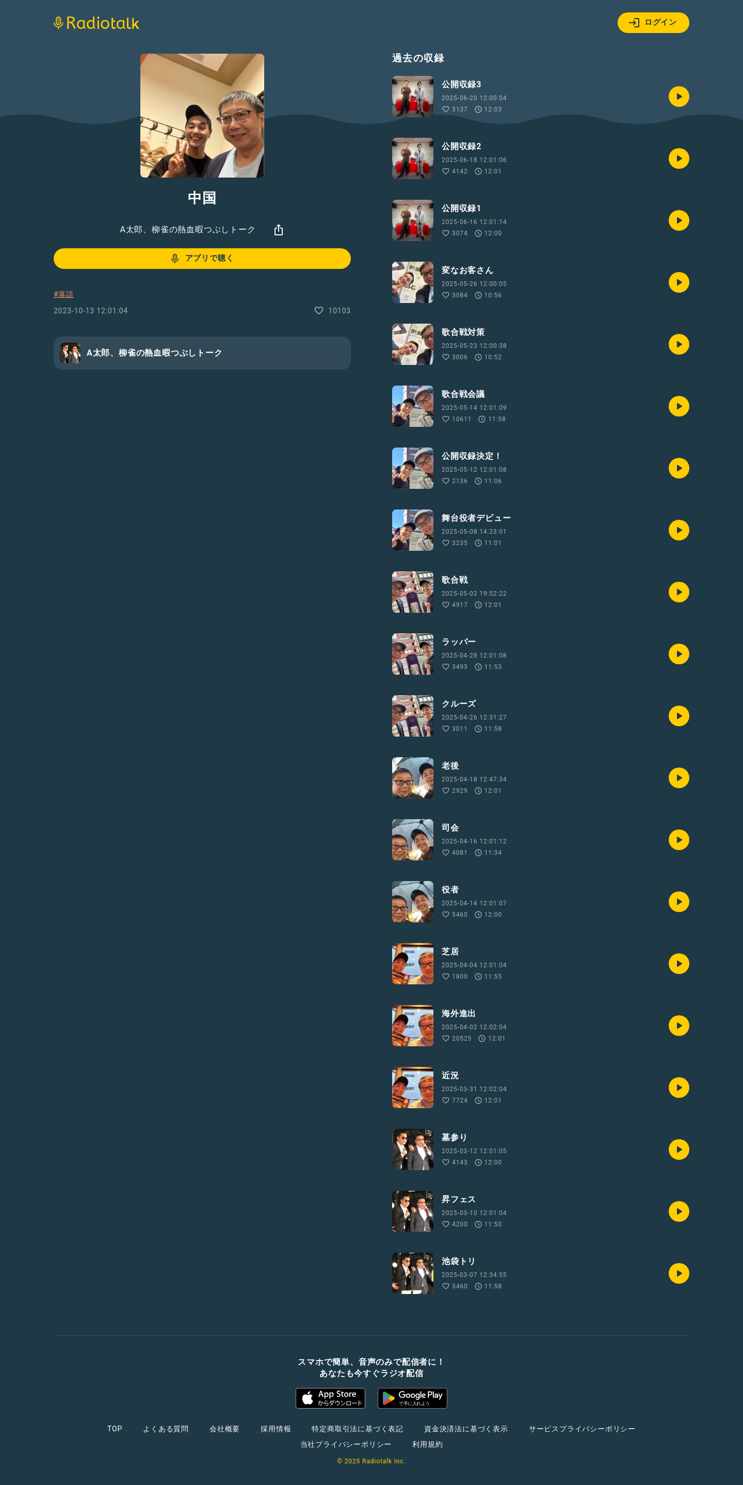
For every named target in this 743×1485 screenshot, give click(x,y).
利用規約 (427, 1444)
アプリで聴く (201, 258)
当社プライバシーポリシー (346, 1444)
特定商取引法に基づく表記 (357, 1429)
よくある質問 (166, 1429)
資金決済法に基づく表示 (466, 1429)
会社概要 (224, 1429)
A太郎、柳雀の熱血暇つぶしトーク (187, 229)
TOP (114, 1429)
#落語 (64, 294)
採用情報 (276, 1429)
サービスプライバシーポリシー (582, 1429)
